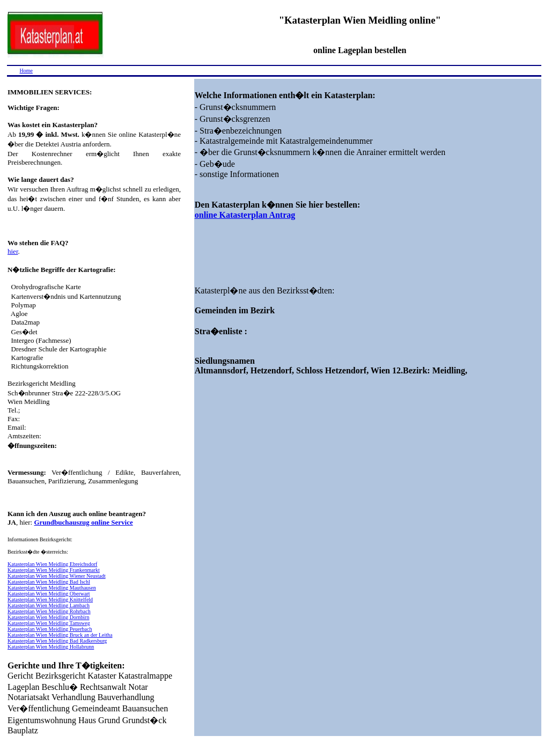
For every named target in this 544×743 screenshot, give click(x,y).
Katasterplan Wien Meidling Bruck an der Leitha (60, 635)
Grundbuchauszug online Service (83, 522)
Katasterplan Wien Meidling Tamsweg (49, 623)
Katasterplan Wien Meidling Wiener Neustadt (57, 576)
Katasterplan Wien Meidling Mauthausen (52, 588)
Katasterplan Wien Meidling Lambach (49, 605)
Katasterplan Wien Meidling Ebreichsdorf (52, 564)
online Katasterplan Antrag (245, 214)
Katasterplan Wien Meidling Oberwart (49, 594)
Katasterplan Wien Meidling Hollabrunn (51, 647)
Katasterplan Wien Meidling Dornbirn (48, 617)
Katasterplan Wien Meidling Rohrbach (49, 611)
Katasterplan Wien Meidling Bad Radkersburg (57, 641)
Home (26, 70)
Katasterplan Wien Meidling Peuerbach (50, 629)
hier (13, 251)
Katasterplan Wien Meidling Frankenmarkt (54, 570)
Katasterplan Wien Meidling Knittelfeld (50, 599)
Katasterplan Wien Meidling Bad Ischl (49, 582)
